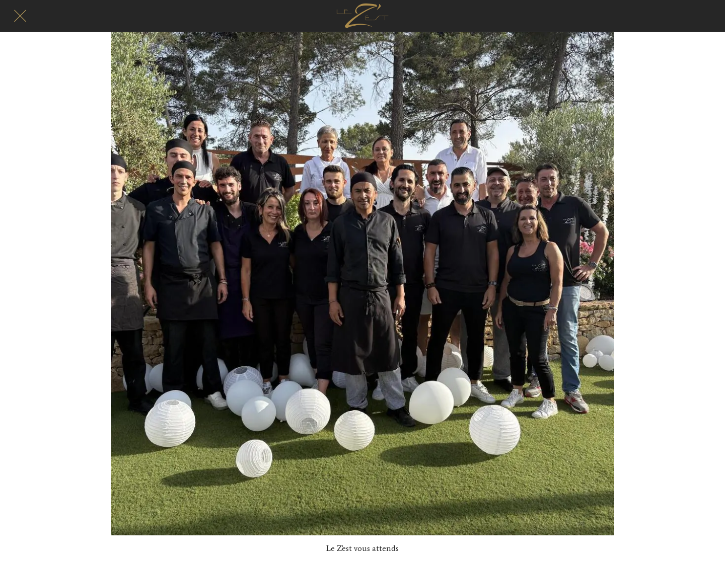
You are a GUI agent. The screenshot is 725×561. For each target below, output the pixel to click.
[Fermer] (20, 16)
